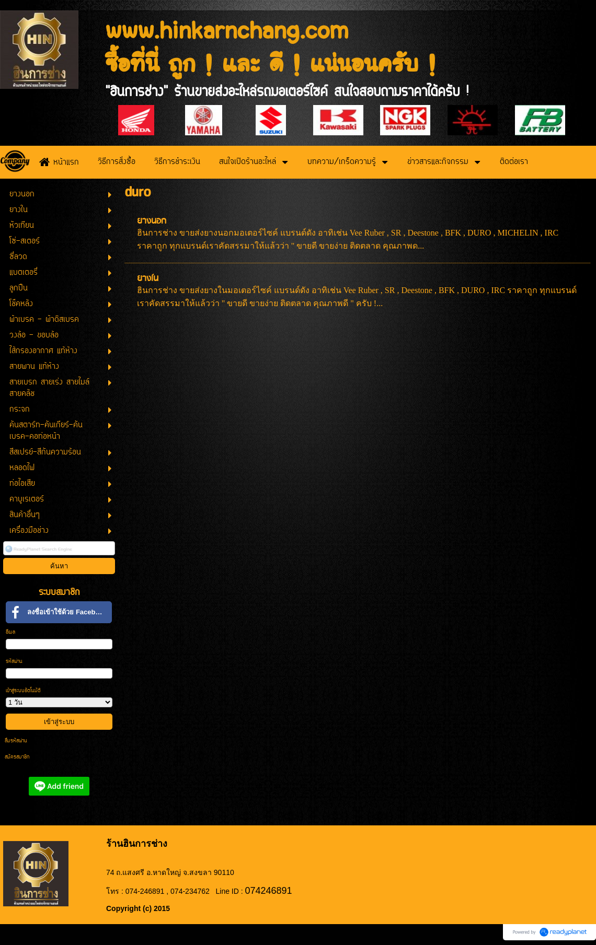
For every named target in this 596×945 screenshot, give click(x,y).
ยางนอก (151, 221)
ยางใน (147, 279)
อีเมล (10, 632)
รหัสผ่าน (14, 662)
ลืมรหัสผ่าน (16, 741)
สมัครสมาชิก (17, 757)
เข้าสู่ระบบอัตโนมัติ (23, 691)
